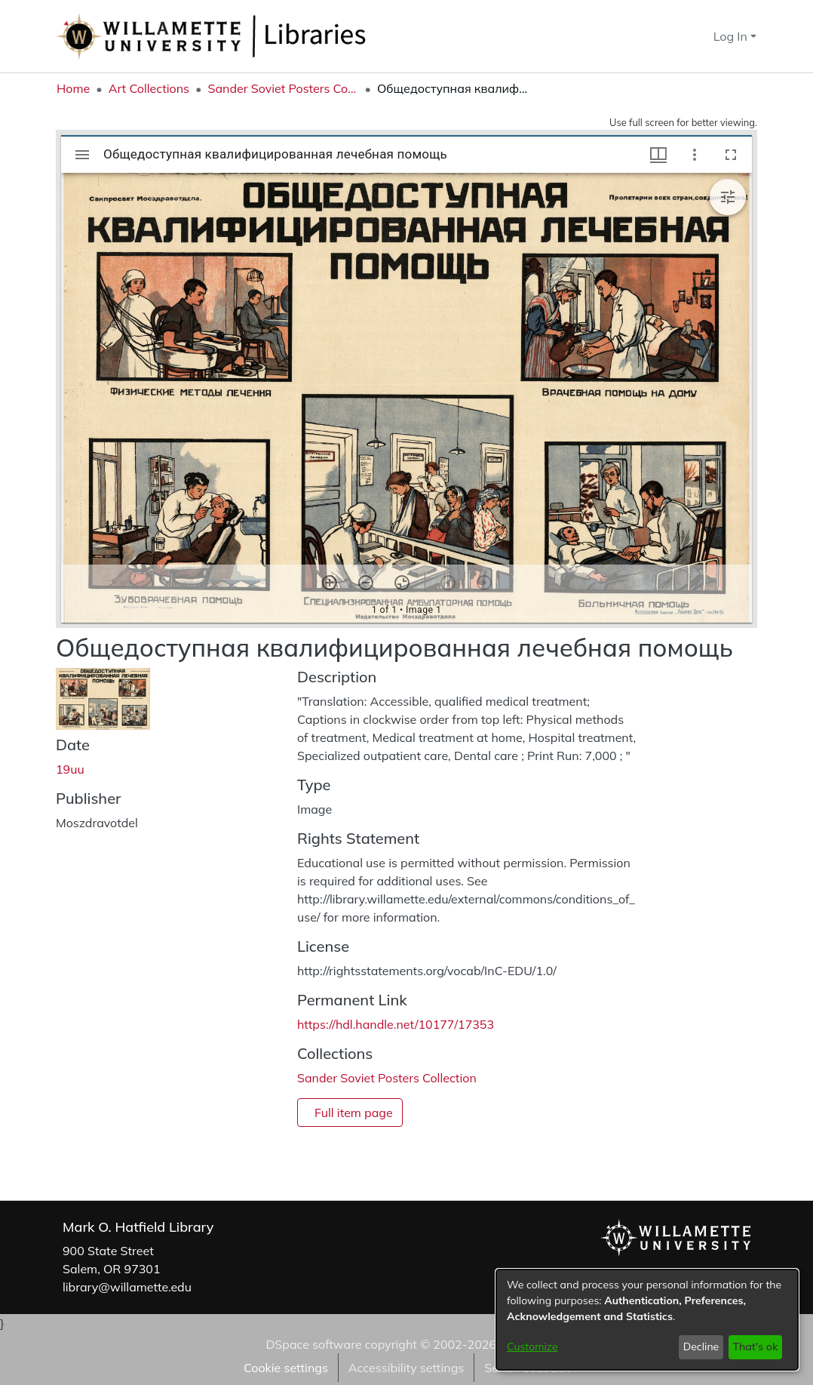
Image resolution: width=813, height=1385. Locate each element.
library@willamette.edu (127, 1286)
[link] (387, 1077)
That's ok (755, 1346)
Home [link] (73, 88)
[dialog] (647, 1320)
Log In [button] (731, 36)
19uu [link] (70, 769)
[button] (674, 36)
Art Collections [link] (149, 88)
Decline (701, 1346)
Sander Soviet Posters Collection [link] (282, 88)
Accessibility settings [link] (406, 1367)
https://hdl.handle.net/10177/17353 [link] (395, 1024)
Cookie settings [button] (286, 1367)
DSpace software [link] (313, 1344)
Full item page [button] (353, 1112)
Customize (532, 1346)
